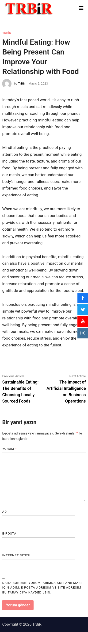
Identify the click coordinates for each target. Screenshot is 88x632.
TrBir (21, 83)
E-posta (9, 533)
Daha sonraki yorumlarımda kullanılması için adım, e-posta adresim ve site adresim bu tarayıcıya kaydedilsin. (42, 587)
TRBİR (6, 33)
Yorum (9, 448)
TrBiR (36, 624)
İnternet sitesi (16, 555)
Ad (4, 511)
